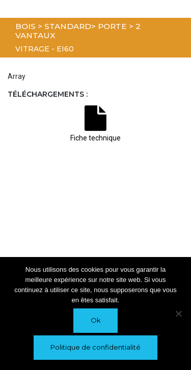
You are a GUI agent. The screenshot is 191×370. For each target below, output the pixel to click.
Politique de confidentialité (95, 347)
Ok (96, 320)
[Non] (178, 313)
